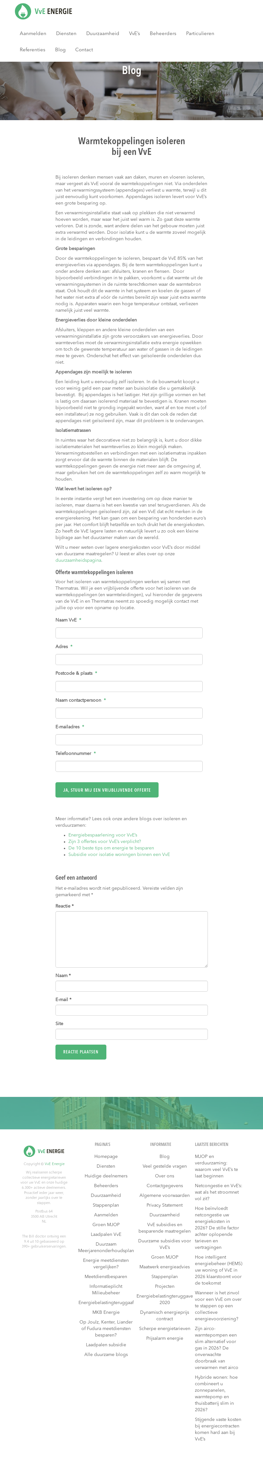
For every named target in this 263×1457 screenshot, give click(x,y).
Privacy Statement (165, 1205)
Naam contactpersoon (80, 700)
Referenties (32, 50)
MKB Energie (106, 1312)
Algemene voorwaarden (164, 1195)
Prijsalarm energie (164, 1338)
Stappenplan (106, 1205)
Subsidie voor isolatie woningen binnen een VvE (119, 854)
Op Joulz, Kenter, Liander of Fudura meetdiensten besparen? (106, 1329)
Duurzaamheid (102, 33)
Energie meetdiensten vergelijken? (106, 1263)
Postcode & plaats (76, 673)
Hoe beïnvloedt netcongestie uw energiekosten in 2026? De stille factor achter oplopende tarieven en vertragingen (217, 1228)
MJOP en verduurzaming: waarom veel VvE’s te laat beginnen (216, 1166)
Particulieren (200, 33)
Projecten (164, 1286)
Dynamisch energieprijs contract (164, 1315)
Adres (63, 647)
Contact (84, 50)
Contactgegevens (165, 1186)
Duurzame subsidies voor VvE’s (164, 1244)
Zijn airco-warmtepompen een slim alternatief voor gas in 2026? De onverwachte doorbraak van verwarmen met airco (216, 1348)
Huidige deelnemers (106, 1176)
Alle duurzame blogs (106, 1354)
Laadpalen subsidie (106, 1345)
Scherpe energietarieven (164, 1328)
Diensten (66, 33)
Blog (60, 50)
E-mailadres (69, 727)
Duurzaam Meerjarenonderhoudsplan (106, 1247)
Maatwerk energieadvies (164, 1267)
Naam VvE (68, 620)
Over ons (164, 1176)
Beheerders (163, 33)
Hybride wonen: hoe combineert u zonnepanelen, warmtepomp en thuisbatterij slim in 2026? (216, 1393)
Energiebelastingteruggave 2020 (165, 1299)
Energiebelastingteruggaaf (106, 1302)
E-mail (63, 1000)
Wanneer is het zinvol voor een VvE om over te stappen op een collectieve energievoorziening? (218, 1306)
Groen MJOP (106, 1225)
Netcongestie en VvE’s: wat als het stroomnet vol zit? (218, 1192)
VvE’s (134, 33)
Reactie (64, 906)
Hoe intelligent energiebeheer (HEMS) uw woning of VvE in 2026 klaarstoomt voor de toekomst (218, 1270)
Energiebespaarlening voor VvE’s (102, 835)
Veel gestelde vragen (165, 1166)
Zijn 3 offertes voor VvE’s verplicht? (104, 841)
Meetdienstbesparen (106, 1277)
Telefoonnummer (75, 753)
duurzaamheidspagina (78, 560)
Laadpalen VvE (106, 1234)
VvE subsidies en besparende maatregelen (164, 1228)
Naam (63, 975)
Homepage (106, 1156)
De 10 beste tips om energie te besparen (111, 848)
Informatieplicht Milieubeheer (106, 1289)
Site (59, 1024)
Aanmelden (33, 33)
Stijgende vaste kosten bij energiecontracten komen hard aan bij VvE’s (218, 1429)
